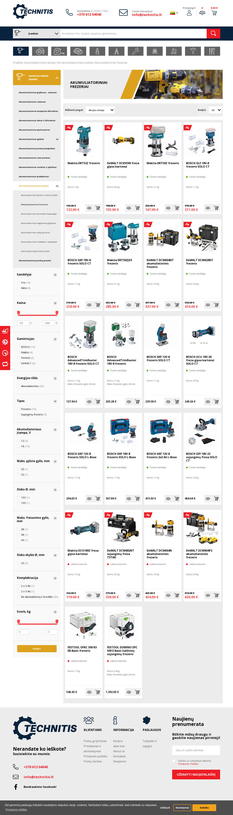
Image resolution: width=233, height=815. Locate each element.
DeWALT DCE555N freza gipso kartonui (123, 164)
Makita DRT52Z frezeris (84, 163)
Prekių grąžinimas (95, 741)
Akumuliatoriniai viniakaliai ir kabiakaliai (39, 242)
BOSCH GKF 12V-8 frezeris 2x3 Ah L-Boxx (162, 455)
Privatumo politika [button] (16, 809)
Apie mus (119, 746)
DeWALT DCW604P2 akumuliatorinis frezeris (199, 554)
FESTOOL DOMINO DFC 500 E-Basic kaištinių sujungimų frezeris (122, 650)
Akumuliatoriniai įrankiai (39, 63)
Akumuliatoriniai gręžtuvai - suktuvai (38, 92)
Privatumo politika (95, 756)
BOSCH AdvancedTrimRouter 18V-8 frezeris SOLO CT (83, 360)
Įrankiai (36, 33)
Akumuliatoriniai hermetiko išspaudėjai (39, 214)
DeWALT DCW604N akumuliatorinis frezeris (159, 554)
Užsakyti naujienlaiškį (196, 774)
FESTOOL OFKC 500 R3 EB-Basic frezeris (82, 649)
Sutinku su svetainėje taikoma (194, 762)
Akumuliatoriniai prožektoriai (34, 176)
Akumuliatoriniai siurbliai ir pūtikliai (38, 167)
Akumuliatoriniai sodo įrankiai (34, 158)
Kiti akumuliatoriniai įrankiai (75, 63)
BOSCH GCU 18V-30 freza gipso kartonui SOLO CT (200, 360)
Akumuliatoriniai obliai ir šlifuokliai (37, 120)
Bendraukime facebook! (40, 787)
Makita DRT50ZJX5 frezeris (119, 261)
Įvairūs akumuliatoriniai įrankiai (35, 251)
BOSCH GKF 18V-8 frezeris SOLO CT (79, 261)
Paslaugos (152, 730)
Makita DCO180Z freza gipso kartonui (83, 552)
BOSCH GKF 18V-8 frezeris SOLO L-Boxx (121, 455)
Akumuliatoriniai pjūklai (39, 139)
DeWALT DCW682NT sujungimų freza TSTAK (120, 554)
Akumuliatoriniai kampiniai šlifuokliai (38, 111)
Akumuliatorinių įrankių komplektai (37, 148)
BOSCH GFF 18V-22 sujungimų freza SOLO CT (201, 457)
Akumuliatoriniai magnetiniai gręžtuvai (38, 223)
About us (119, 751)
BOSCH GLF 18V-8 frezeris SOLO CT (198, 164)
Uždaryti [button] (165, 807)
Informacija (123, 730)
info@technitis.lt (147, 14)
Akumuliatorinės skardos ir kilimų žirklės (39, 195)
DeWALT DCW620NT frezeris (199, 261)
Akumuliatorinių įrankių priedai (35, 260)
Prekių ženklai (93, 761)
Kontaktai (119, 756)
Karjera (118, 741)
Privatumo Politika (188, 763)
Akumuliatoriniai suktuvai (32, 101)
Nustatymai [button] (182, 807)
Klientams (93, 730)
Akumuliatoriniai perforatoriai (34, 130)
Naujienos (119, 761)
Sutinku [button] (204, 807)
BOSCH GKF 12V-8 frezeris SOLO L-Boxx (82, 455)
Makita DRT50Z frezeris (163, 163)
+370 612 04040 (89, 14)
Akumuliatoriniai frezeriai (111, 63)
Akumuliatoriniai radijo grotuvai (35, 232)
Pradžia (17, 63)
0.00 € (214, 8)
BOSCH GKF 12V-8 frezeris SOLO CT (158, 358)
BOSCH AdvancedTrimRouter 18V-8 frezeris (121, 360)
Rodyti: (202, 110)
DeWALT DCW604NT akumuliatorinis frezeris (160, 263)
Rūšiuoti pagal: (74, 110)
